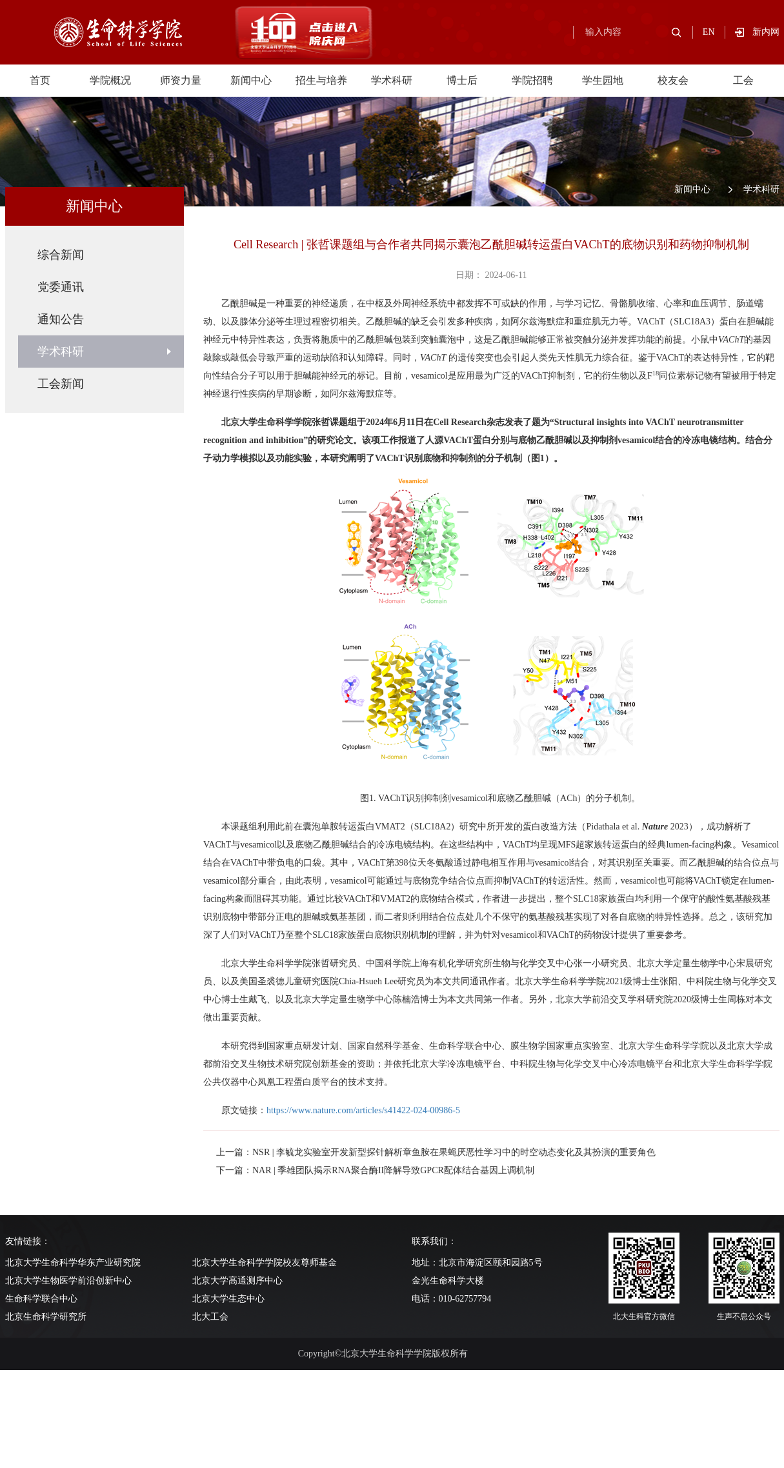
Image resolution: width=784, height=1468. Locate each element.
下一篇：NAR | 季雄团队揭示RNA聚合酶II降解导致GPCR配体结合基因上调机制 (375, 1170)
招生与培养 (321, 80)
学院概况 (110, 80)
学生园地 (602, 80)
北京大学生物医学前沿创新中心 (68, 1280)
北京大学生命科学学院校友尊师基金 (264, 1262)
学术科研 (391, 80)
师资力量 (180, 80)
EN (709, 32)
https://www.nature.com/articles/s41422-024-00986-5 (363, 1110)
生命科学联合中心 (41, 1299)
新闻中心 (251, 80)
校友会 (673, 80)
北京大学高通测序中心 (237, 1280)
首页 (40, 80)
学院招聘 (532, 80)
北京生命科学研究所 (45, 1317)
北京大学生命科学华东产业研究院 (73, 1262)
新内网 (765, 32)
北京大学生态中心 (228, 1299)
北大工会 (210, 1317)
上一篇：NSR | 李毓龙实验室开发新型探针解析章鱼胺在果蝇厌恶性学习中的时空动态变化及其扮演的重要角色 (436, 1152)
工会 (743, 80)
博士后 (462, 80)
